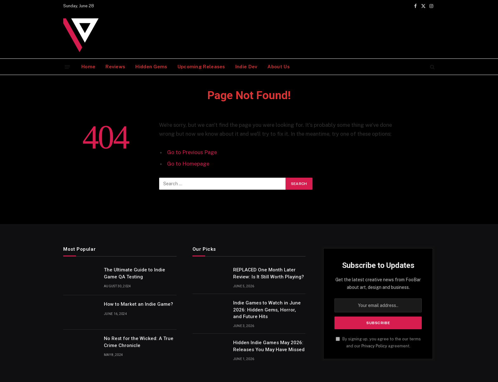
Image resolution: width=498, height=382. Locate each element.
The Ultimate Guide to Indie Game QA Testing (134, 273)
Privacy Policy (374, 346)
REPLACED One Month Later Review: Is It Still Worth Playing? (268, 273)
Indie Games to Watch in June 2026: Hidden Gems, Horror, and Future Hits (267, 309)
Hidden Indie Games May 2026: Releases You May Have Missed (269, 346)
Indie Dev (246, 66)
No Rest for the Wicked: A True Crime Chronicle (138, 342)
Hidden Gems (151, 66)
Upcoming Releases (201, 66)
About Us (278, 66)
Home (88, 66)
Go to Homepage (188, 163)
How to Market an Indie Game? (138, 304)
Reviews (115, 66)
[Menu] (67, 66)
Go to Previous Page (192, 152)
